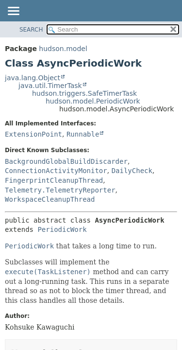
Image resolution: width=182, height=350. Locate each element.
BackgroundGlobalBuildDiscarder (66, 161)
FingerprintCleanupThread (54, 180)
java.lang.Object (32, 78)
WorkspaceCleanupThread (50, 199)
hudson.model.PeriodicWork (93, 101)
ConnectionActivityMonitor (56, 171)
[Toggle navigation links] (13, 11)
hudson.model (63, 48)
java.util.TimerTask (50, 85)
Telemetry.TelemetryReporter (60, 190)
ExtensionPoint (33, 134)
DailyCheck (132, 171)
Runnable (82, 134)
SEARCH (31, 29)
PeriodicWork (61, 229)
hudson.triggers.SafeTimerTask (84, 93)
